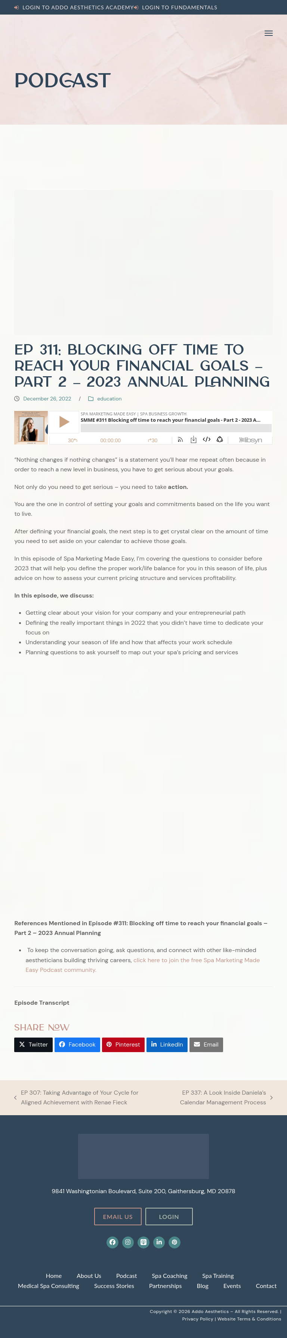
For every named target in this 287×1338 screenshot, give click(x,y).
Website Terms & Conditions (249, 1319)
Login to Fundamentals (179, 7)
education (109, 398)
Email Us (118, 1216)
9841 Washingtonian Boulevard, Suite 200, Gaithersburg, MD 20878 (143, 1191)
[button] (269, 33)
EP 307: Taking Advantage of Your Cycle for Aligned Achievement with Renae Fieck (76, 1098)
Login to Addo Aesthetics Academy (78, 7)
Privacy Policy (198, 1319)
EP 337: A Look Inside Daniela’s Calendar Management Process (218, 1098)
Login (169, 1216)
